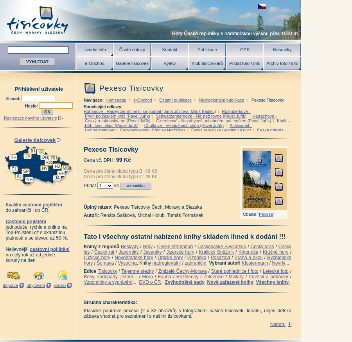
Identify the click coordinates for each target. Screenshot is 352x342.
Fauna (164, 276)
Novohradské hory (134, 257)
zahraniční (195, 263)
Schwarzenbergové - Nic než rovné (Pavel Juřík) (201, 116)
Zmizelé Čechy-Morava (182, 271)
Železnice (214, 276)
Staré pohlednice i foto (235, 271)
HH (62, 173)
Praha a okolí (249, 257)
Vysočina (127, 263)
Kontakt (170, 49)
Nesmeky (282, 49)
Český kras (262, 246)
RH (54, 158)
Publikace (207, 49)
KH (13, 157)
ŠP (26, 171)
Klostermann (255, 263)
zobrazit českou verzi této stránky (262, 6)
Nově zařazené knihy (230, 282)
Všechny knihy (272, 282)
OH (44, 157)
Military (236, 276)
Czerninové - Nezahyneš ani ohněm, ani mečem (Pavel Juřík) (213, 120)
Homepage (116, 100)
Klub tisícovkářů (207, 63)
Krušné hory (276, 252)
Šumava (105, 263)
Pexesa (266, 214)
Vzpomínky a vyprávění (108, 282)
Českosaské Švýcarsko (222, 246)
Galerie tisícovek (132, 63)
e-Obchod (94, 63)
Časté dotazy (132, 49)
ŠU (20, 176)
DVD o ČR (150, 282)
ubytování (36, 285)
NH (30, 179)
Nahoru (278, 324)
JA (57, 177)
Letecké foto (276, 271)
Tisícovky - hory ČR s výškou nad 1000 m (150, 20)
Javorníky (128, 252)
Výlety (169, 63)
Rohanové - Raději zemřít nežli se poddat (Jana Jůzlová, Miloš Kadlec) (150, 111)
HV (45, 168)
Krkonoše (249, 252)
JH (32, 151)
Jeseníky (152, 252)
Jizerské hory (180, 252)
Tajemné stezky (137, 271)
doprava (10, 285)
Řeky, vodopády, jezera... (110, 276)
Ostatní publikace (175, 100)
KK (41, 152)
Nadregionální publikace (221, 100)
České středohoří (175, 246)
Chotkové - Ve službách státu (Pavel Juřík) (184, 125)
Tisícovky (107, 271)
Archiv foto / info (282, 63)
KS (49, 162)
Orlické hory (170, 257)
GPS (245, 49)
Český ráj (104, 252)
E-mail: (14, 98)
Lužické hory (97, 257)
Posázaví (220, 257)
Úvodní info (94, 49)
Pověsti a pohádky (268, 276)
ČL (14, 169)
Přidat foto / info (244, 63)
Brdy (148, 246)
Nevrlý (278, 263)
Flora (147, 276)
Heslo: (32, 106)
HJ (57, 166)
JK (28, 156)
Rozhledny (187, 276)
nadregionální (167, 263)
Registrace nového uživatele (30, 118)
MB (66, 168)
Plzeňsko (197, 257)
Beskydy (129, 246)
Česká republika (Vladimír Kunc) (220, 130)
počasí (60, 285)
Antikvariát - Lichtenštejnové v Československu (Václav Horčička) (168, 128)
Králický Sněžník (216, 252)
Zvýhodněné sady (184, 282)
